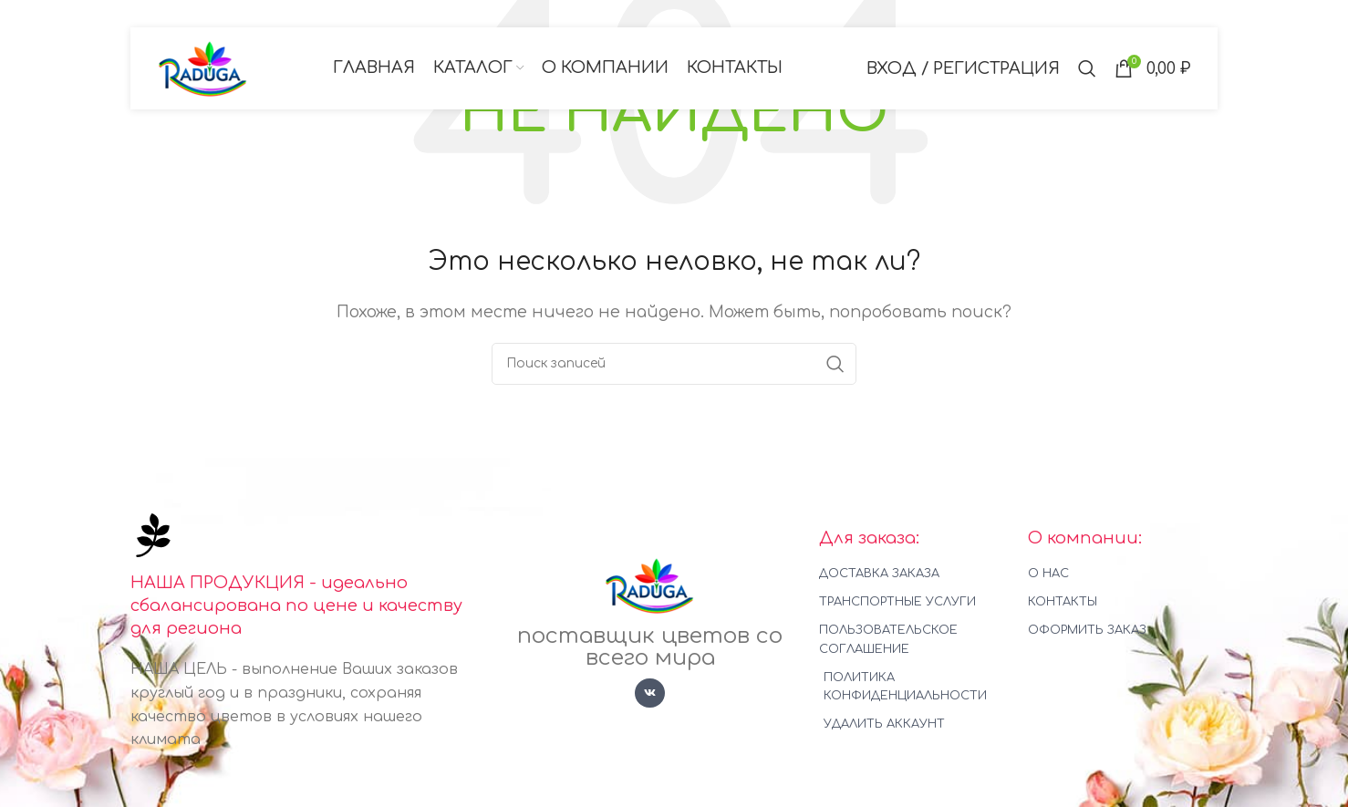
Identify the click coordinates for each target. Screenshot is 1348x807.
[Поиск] (1087, 68)
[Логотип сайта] (203, 67)
